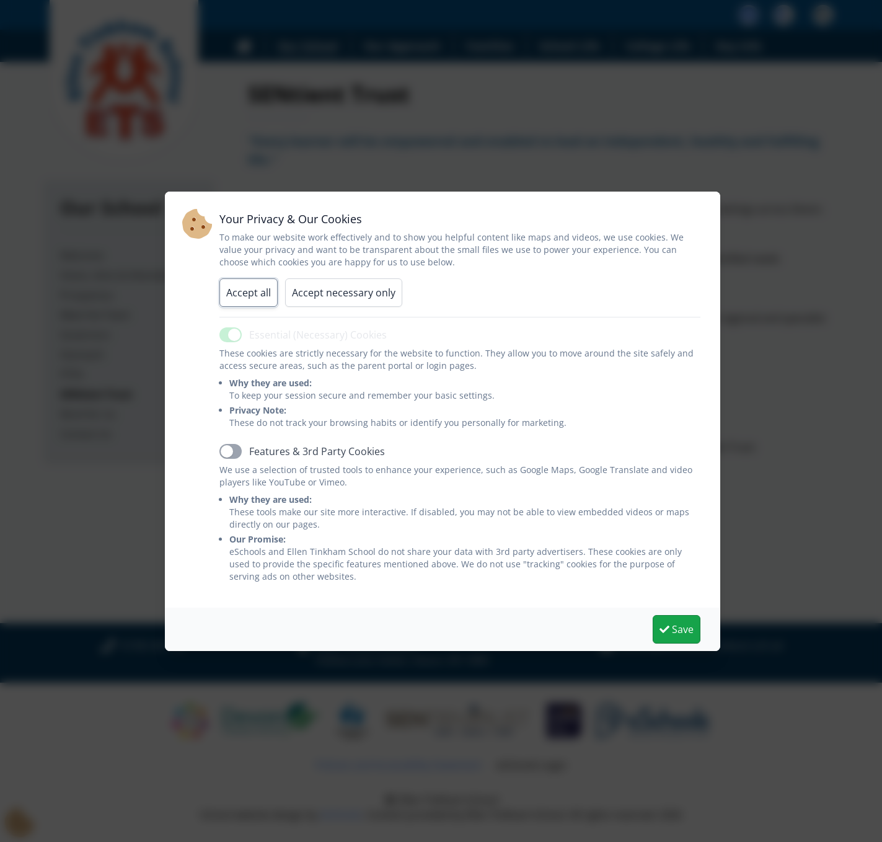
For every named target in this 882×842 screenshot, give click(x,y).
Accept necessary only (343, 292)
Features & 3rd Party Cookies (317, 451)
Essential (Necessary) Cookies (318, 335)
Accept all (248, 292)
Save (676, 629)
